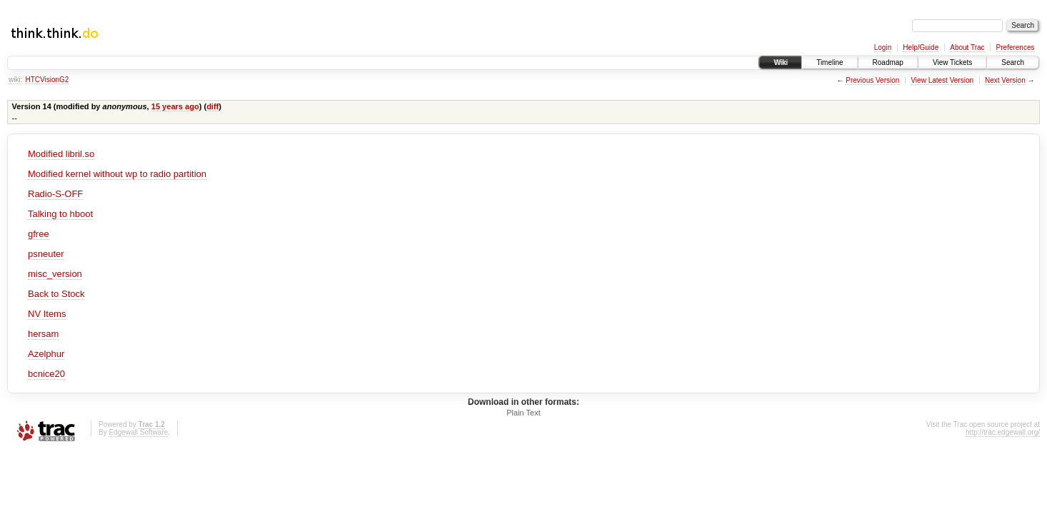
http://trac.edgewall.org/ (1003, 432)
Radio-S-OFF (55, 193)
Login (882, 47)
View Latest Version (942, 80)
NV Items (47, 313)
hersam (43, 333)
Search (1012, 62)
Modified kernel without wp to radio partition (117, 173)
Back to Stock (56, 293)
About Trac (967, 47)
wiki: (15, 80)
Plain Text (523, 412)
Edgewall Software (138, 432)
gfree (38, 233)
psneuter (46, 253)
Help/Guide (920, 47)
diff (212, 106)
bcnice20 (46, 373)
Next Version (1005, 80)
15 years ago (175, 106)
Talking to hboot (60, 213)
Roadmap (888, 62)
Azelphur (46, 353)
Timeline (829, 62)
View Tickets (952, 62)
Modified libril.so (61, 153)
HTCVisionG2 (47, 80)
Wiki (780, 62)
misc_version (55, 273)
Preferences (1015, 47)
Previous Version (872, 80)
